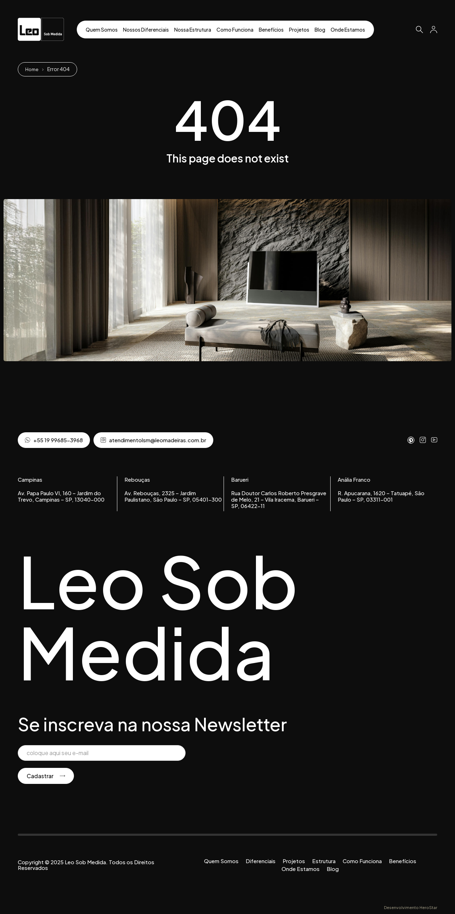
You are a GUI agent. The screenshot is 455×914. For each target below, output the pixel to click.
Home (32, 69)
